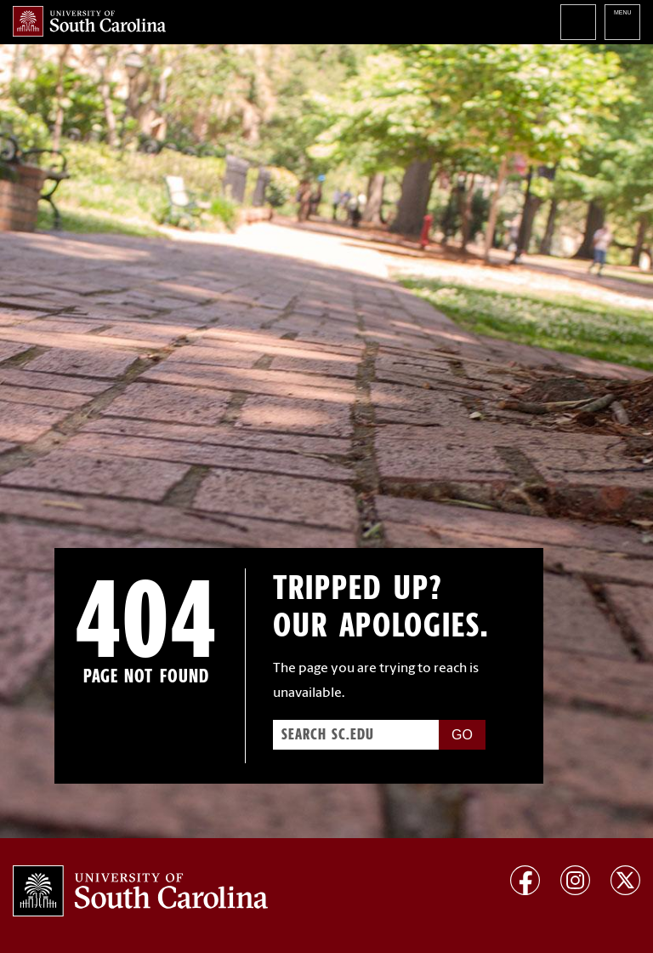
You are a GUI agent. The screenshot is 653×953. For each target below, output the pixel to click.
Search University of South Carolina (578, 22)
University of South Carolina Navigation (622, 22)
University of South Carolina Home (89, 21)
